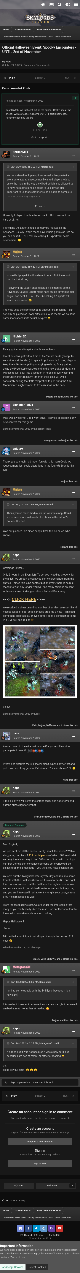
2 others (65, 816)
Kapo (8, 61)
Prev (12, 78)
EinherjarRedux (23, 405)
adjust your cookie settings (23, 1253)
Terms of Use (17, 1257)
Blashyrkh (45, 816)
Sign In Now (39, 1163)
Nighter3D (19, 336)
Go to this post (40, 137)
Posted (26, 156)
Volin (34, 725)
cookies (21, 1249)
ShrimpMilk (20, 152)
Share (19, 1185)
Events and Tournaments (37, 65)
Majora (29, 117)
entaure (18, 448)
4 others (65, 725)
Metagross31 (50, 440)
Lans (16, 733)
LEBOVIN (51, 959)
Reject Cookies (37, 1267)
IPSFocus (38, 1235)
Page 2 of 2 (40, 78)
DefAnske (51, 725)
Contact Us (54, 1235)
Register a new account (40, 1141)
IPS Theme (25, 1235)
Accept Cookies (12, 1267)
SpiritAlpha (63, 396)
